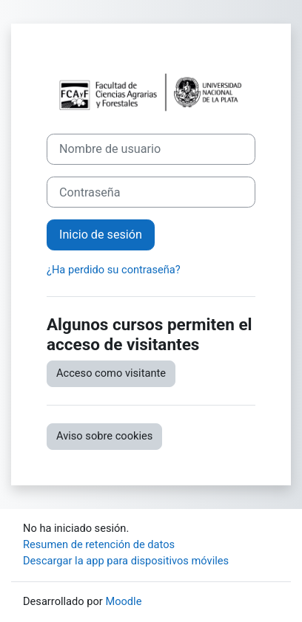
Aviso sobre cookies (104, 435)
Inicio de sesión (100, 235)
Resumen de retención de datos (99, 544)
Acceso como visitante (111, 373)
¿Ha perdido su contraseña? (114, 269)
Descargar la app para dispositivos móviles (126, 560)
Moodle (123, 601)
